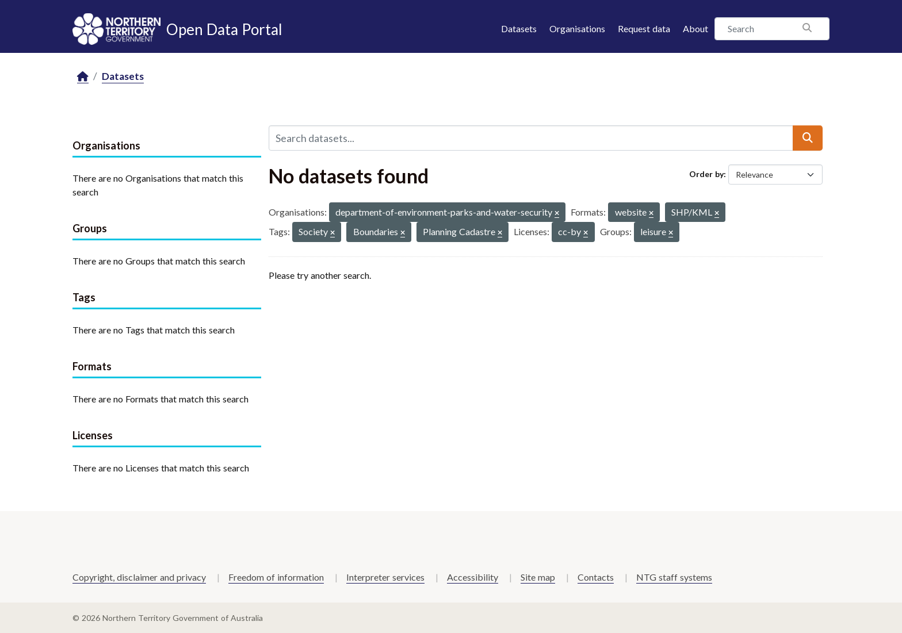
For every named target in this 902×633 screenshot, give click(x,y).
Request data (644, 28)
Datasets (519, 28)
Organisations (577, 28)
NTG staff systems (674, 576)
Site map (538, 576)
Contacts (596, 576)
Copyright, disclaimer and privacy (139, 576)
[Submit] (808, 138)
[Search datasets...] (531, 138)
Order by (706, 174)
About (695, 28)
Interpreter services (385, 576)
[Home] (83, 76)
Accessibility (472, 576)
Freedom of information (276, 576)
